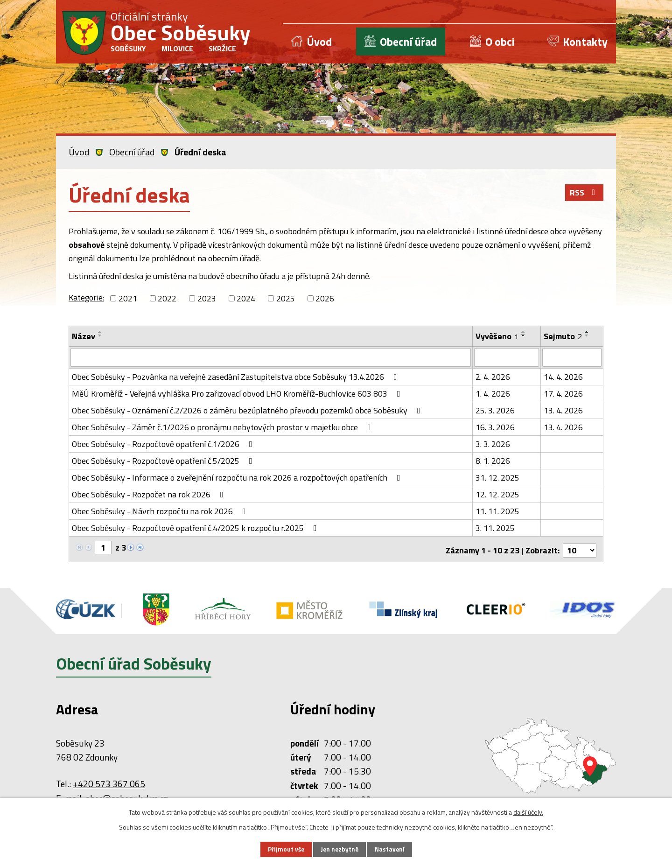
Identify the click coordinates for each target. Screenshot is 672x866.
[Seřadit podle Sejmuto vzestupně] (587, 332)
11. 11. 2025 (497, 510)
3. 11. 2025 (495, 527)
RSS (584, 194)
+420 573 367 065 (109, 781)
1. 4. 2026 (493, 392)
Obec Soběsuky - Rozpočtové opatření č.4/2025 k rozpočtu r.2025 (196, 527)
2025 (285, 298)
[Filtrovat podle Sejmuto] (572, 357)
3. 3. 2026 (493, 443)
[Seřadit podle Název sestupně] (100, 335)
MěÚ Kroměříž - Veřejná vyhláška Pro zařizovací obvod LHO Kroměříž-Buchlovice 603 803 (238, 392)
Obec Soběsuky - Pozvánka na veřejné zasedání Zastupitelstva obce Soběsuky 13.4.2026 (236, 376)
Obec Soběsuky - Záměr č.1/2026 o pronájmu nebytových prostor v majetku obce (223, 426)
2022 (167, 298)
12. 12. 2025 (497, 493)
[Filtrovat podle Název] (270, 357)
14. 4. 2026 (563, 376)
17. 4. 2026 (563, 392)
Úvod (319, 41)
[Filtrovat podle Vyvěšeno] (506, 357)
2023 (206, 298)
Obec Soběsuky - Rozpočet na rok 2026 (149, 493)
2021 (128, 298)
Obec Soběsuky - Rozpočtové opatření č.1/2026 (164, 443)
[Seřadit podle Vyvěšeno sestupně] (523, 335)
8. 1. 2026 (493, 460)
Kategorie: (86, 297)
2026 (324, 298)
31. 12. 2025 (497, 476)
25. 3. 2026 (495, 409)
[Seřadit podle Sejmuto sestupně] (587, 335)
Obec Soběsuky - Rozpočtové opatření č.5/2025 (164, 460)
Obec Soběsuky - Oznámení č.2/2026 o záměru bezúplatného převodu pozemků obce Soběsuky (248, 409)
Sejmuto (563, 336)
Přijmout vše (283, 849)
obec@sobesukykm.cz (126, 795)
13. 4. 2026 (563, 409)
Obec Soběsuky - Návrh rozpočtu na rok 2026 (161, 510)
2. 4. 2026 (493, 376)
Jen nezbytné (339, 849)
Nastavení (391, 849)
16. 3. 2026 (495, 426)
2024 (246, 298)
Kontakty (585, 41)
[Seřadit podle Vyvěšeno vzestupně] (523, 332)
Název (83, 336)
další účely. (528, 811)
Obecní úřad (408, 41)
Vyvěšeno (497, 336)
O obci (500, 41)
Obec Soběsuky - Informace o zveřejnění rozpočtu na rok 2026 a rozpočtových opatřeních (238, 476)
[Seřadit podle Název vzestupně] (100, 332)
